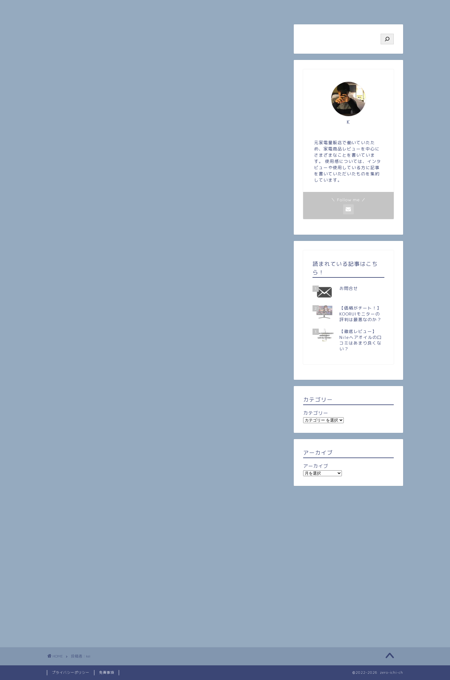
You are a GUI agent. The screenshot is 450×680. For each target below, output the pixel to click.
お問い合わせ (373, 8)
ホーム (77, 8)
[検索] (387, 39)
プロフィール (136, 8)
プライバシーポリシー (70, 672)
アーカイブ (315, 466)
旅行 (254, 8)
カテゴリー (315, 413)
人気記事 (195, 8)
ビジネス (314, 8)
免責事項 (106, 672)
